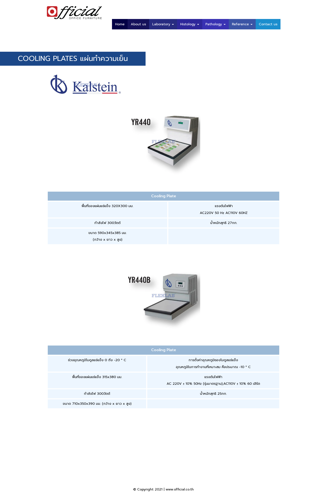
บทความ (271, 34)
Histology (189, 24)
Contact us (268, 24)
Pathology (215, 24)
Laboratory (163, 24)
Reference (242, 24)
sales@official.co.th (240, 470)
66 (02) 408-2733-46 (131, 470)
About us (138, 24)
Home (120, 24)
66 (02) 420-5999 (95, 470)
